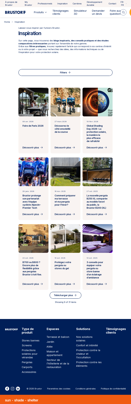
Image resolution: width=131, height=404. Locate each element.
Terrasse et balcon (58, 335)
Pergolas (27, 360)
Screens (27, 343)
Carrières (77, 3)
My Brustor (28, 3)
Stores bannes (30, 339)
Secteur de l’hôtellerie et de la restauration (58, 362)
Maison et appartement (54, 351)
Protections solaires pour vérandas (29, 352)
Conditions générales (85, 387)
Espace (44, 71)
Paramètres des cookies (58, 387)
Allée (50, 345)
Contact (112, 3)
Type (27, 71)
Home (7, 22)
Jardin (50, 340)
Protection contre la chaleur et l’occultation (88, 352)
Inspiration (62, 3)
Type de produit (66, 71)
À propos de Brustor (11, 3)
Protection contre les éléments (89, 362)
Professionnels (45, 3)
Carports (27, 365)
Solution (89, 71)
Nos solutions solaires (84, 337)
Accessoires (29, 370)
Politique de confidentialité (113, 387)
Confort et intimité (87, 343)
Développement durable (94, 3)
